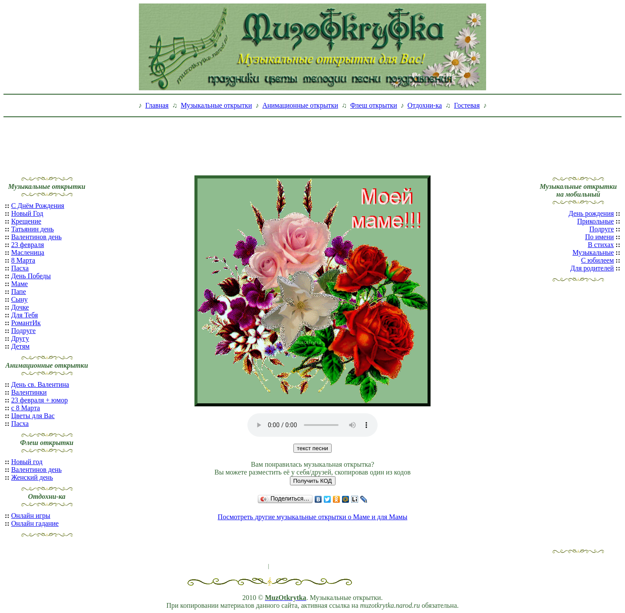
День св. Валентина (40, 384)
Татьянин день (32, 229)
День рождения (591, 213)
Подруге (23, 330)
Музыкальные (593, 252)
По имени (599, 237)
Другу (20, 338)
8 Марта (23, 260)
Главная (157, 105)
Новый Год (27, 213)
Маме (19, 283)
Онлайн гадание (35, 523)
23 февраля (27, 244)
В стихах (601, 244)
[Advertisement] (312, 140)
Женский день (32, 477)
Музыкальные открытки (216, 105)
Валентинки (29, 392)
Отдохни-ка (425, 105)
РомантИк (26, 322)
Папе (18, 291)
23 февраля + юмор (39, 400)
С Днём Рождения (37, 205)
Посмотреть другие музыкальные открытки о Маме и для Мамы (313, 517)
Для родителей (592, 268)
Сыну (19, 299)
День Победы (31, 276)
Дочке (20, 307)
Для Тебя (24, 315)
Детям (20, 346)
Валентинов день (36, 237)
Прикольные (595, 221)
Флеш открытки (373, 105)
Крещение (26, 221)
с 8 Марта (25, 408)
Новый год (27, 461)
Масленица (27, 252)
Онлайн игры (30, 515)
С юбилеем (597, 260)
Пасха (20, 268)
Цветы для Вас (33, 415)
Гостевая (467, 105)
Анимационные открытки (300, 105)
